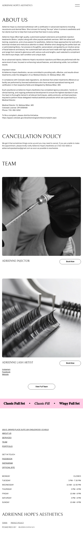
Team (4, 442)
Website (5, 374)
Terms (4, 524)
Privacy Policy (17, 524)
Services (6, 438)
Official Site (8, 467)
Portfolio (7, 446)
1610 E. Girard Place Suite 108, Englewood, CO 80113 (25, 430)
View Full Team (41, 387)
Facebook (6, 372)
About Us (6, 433)
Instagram (6, 369)
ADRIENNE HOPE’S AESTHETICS (17, 5)
